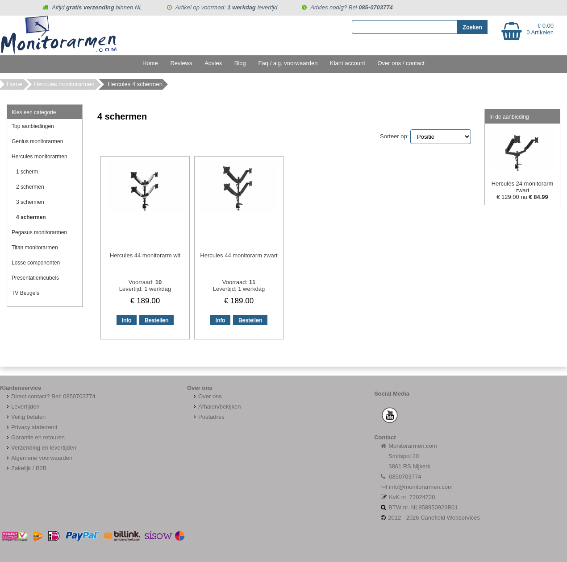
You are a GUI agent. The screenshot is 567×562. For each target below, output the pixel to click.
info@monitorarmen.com (421, 486)
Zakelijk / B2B (28, 468)
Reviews (181, 63)
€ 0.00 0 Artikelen (540, 29)
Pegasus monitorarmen (39, 232)
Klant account (347, 63)
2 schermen (30, 187)
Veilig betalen (28, 416)
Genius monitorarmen (37, 141)
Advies (213, 63)
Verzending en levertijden (40, 447)
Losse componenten (36, 263)
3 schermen (30, 202)
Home (150, 63)
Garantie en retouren (34, 437)
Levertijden (22, 406)
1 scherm (27, 172)
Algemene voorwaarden (38, 458)
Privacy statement (30, 427)
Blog (240, 63)
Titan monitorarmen (35, 247)
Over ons (207, 396)
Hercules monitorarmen (64, 84)
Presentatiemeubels (35, 278)
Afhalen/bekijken (216, 406)
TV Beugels (25, 293)
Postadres (208, 416)
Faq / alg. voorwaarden (287, 63)
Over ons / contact (401, 63)
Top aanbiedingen (33, 126)
